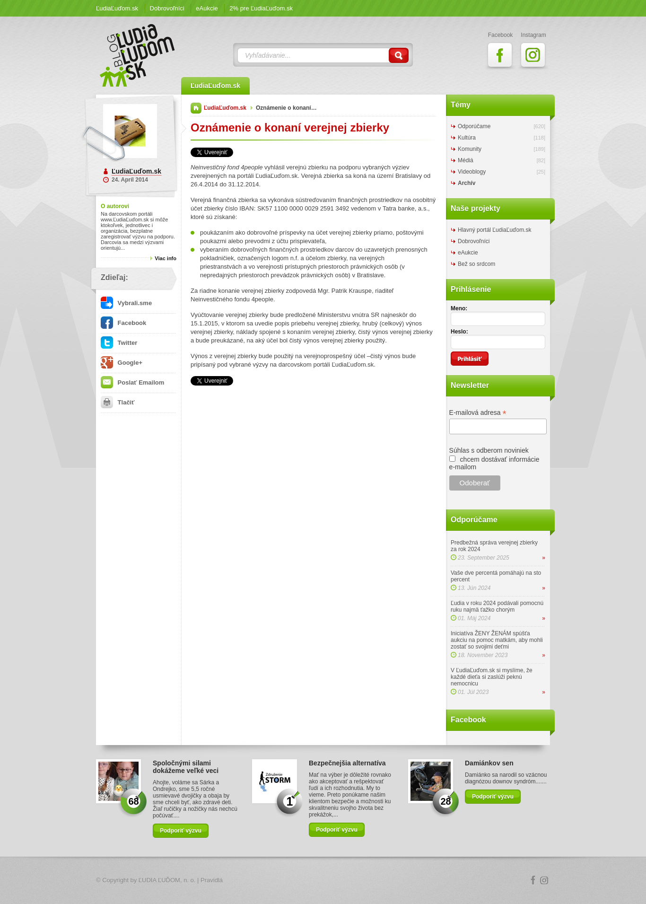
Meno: (459, 308)
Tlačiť (117, 402)
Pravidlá (212, 880)
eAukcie (207, 8)
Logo (323, 880)
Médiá (465, 160)
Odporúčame (474, 126)
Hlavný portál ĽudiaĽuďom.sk (494, 230)
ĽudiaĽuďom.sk (117, 8)
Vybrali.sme (126, 303)
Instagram (544, 880)
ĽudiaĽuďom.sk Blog (137, 55)
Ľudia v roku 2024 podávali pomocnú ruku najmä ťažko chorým (497, 606)
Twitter (119, 343)
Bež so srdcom (476, 264)
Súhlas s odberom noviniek (489, 450)
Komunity (469, 149)
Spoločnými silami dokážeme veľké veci (185, 766)
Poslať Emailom (132, 382)
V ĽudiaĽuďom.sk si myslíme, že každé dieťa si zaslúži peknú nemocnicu (492, 677)
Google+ (121, 363)
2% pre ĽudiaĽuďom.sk (261, 8)
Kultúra (467, 137)
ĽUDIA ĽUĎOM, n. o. (167, 880)
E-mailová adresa (477, 412)
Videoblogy (472, 171)
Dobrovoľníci (167, 8)
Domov (196, 108)
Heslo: (459, 331)
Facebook (123, 323)
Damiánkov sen (489, 763)
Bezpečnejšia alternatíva (347, 763)
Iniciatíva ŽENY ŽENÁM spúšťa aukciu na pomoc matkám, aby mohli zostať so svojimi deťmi (497, 640)
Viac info (165, 258)
